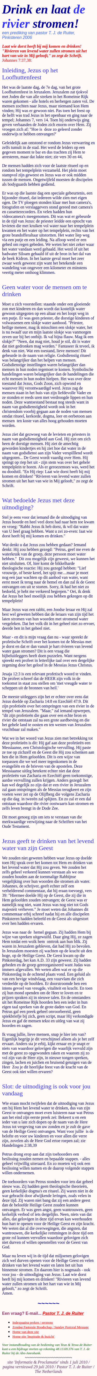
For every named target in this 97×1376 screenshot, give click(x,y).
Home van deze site (25, 1332)
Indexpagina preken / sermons (32, 1322)
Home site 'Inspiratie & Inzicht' (33, 1336)
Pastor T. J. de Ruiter (63, 1313)
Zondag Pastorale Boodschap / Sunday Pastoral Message (50, 1327)
